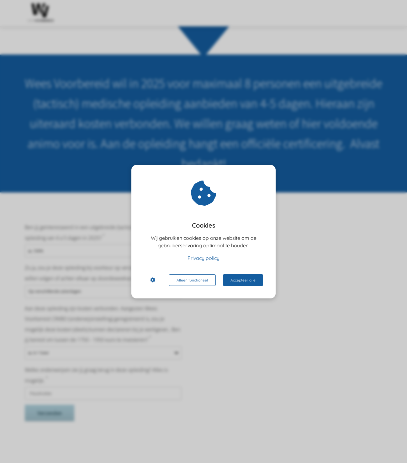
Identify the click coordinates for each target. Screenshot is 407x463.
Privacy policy (203, 258)
